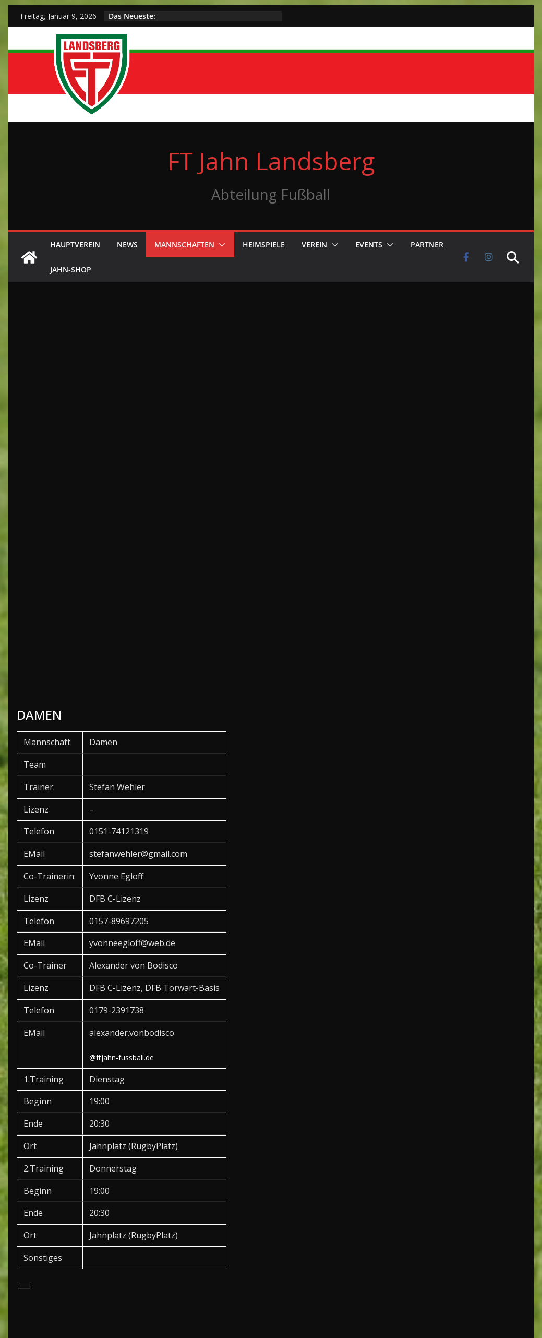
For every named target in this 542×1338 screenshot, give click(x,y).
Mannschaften (184, 244)
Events (368, 244)
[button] (220, 244)
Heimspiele (264, 244)
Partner (427, 244)
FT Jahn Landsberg (271, 161)
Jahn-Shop (70, 269)
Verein (314, 244)
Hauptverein (75, 244)
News (127, 244)
